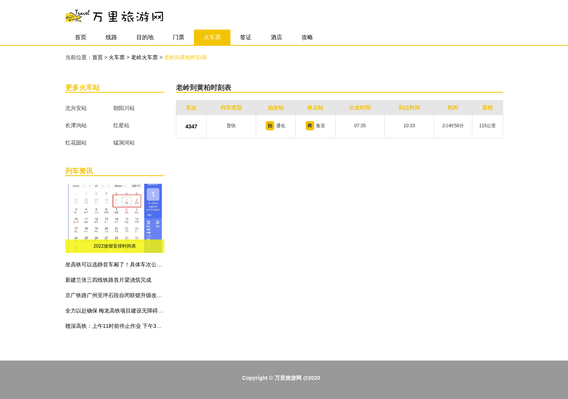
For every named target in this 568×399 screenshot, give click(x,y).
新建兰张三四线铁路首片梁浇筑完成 (108, 280)
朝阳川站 (124, 108)
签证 (246, 37)
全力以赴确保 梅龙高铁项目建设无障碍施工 (117, 311)
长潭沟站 (76, 125)
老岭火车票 (145, 57)
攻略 (307, 37)
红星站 (121, 125)
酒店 (276, 37)
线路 (111, 37)
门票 (178, 37)
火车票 (212, 37)
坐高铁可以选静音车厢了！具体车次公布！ (116, 264)
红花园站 (76, 143)
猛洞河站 (124, 143)
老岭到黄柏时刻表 (185, 57)
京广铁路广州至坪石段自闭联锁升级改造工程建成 (124, 295)
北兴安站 (76, 108)
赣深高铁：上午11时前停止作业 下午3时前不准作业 (127, 326)
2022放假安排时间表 (115, 246)
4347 (191, 126)
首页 (80, 37)
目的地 (145, 37)
